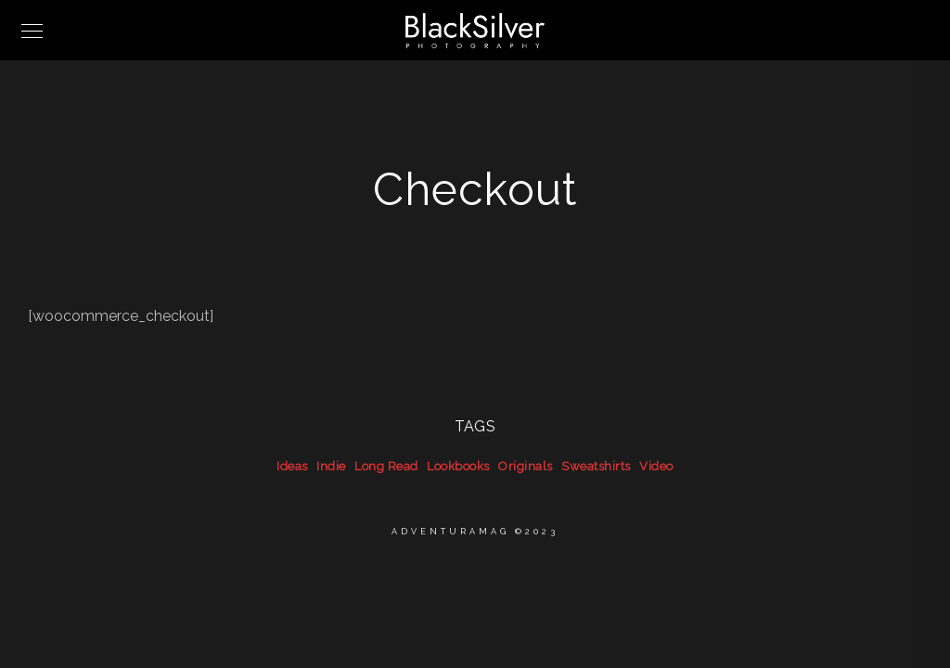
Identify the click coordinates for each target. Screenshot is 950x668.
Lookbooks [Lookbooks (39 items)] (458, 466)
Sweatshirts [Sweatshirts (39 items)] (596, 466)
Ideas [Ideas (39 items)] (292, 466)
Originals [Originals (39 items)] (525, 466)
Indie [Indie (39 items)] (331, 466)
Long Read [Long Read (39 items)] (386, 466)
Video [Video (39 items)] (656, 466)
